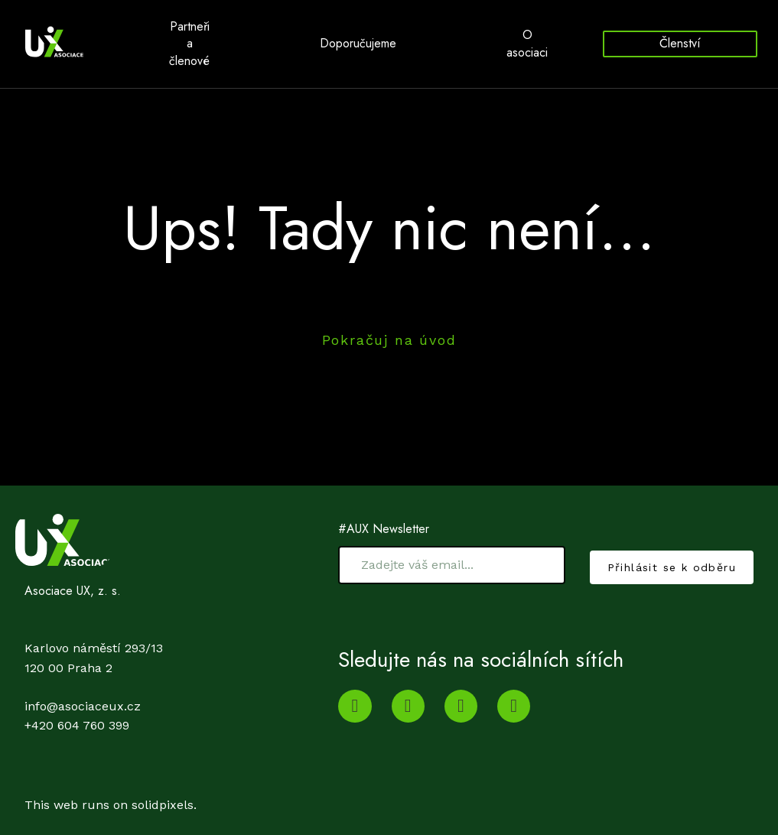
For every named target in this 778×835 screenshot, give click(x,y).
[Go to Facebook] (513, 723)
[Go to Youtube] (354, 723)
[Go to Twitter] (460, 723)
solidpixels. (164, 821)
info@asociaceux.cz (82, 723)
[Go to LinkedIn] (408, 723)
